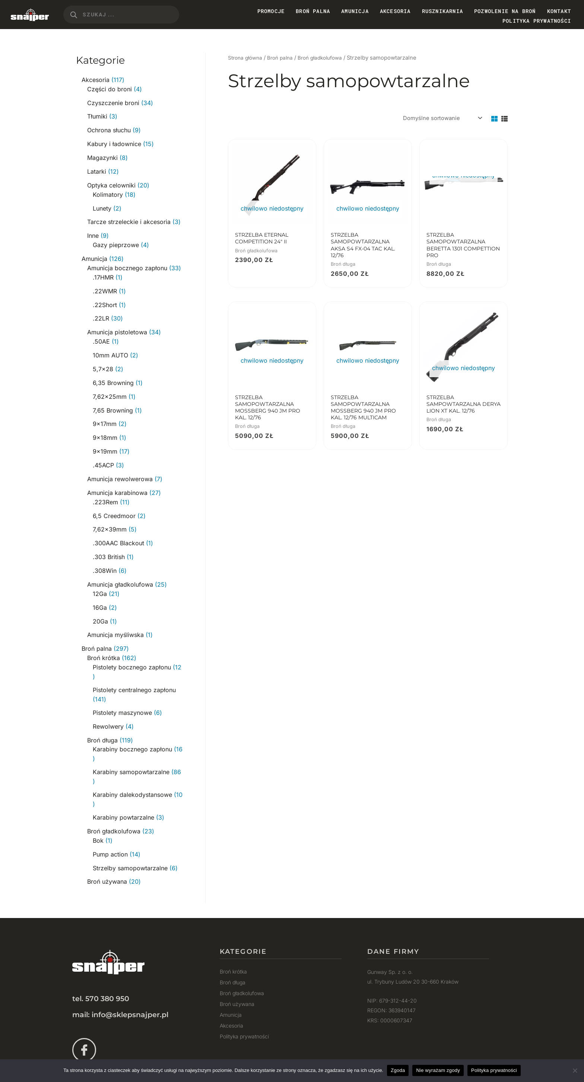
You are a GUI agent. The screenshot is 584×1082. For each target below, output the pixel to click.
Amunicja (355, 11)
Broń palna (284, 57)
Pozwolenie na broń (505, 11)
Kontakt (559, 11)
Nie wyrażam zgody (438, 1070)
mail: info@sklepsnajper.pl (120, 995)
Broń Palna (313, 11)
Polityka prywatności (536, 20)
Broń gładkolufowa (328, 57)
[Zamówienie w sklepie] (438, 119)
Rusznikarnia (442, 11)
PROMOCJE (271, 11)
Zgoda (398, 1070)
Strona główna (247, 57)
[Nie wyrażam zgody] (574, 1070)
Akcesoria (395, 11)
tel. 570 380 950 (100, 979)
